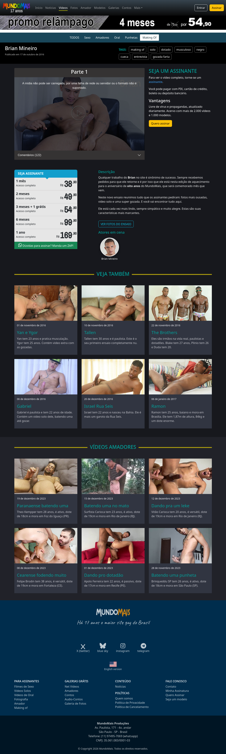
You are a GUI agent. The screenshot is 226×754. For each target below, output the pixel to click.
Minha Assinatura (177, 691)
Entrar (201, 8)
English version (113, 669)
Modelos (99, 8)
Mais (137, 8)
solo (152, 50)
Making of (21, 708)
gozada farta (161, 57)
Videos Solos (22, 691)
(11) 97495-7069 (111, 736)
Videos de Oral (24, 695)
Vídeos (63, 8)
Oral (117, 37)
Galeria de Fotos (75, 703)
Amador (86, 8)
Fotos (74, 8)
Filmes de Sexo (24, 686)
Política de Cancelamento (132, 707)
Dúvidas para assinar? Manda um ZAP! (45, 245)
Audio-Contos (74, 699)
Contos (126, 8)
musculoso (183, 50)
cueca (124, 57)
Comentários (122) (29, 155)
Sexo (87, 37)
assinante (155, 82)
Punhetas (131, 37)
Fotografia (21, 699)
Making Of (149, 37)
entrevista (140, 57)
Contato (171, 686)
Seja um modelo (176, 699)
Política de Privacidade (130, 703)
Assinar (217, 8)
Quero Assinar (175, 695)
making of (137, 50)
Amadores (102, 37)
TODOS (74, 37)
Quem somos (124, 698)
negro (200, 50)
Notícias (50, 8)
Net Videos (72, 686)
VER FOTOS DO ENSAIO (116, 224)
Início (38, 8)
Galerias (113, 8)
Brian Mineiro (109, 258)
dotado (166, 50)
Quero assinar (160, 123)
